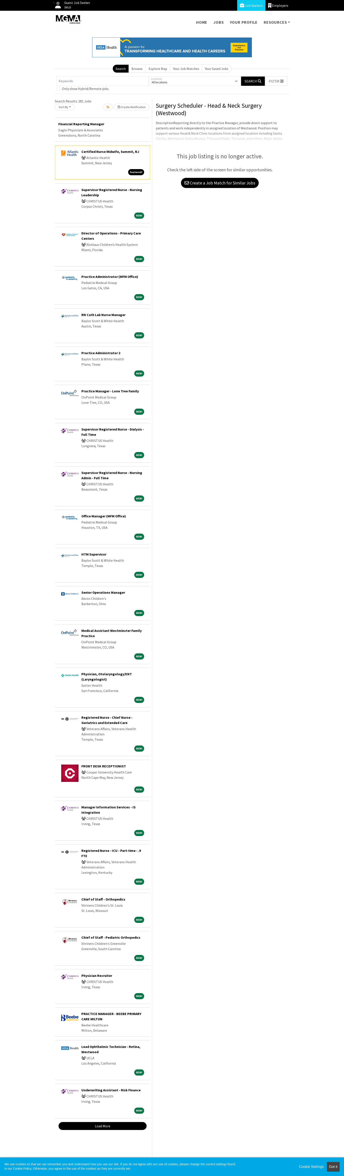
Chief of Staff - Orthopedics (103, 899)
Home (201, 22)
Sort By (63, 107)
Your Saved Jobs (216, 68)
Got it (333, 1167)
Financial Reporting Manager (81, 124)
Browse (137, 68)
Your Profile (244, 22)
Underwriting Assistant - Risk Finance (111, 1090)
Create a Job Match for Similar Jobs (220, 183)
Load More (102, 1126)
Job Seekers (251, 5)
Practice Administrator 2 (100, 353)
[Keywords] (103, 81)
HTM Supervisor (93, 554)
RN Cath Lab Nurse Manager (103, 315)
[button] (276, 81)
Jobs (218, 22)
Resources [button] (275, 22)
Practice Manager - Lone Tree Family (110, 391)
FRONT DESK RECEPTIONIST (103, 766)
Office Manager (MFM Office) (103, 516)
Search (121, 68)
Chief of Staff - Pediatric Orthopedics (110, 937)
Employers (278, 5)
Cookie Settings (311, 1167)
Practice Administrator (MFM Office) (109, 276)
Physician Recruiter (96, 975)
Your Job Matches (186, 68)
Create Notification (132, 107)
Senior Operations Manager (103, 592)
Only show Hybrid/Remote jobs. (85, 88)
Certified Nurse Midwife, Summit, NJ (110, 151)
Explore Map (158, 68)
